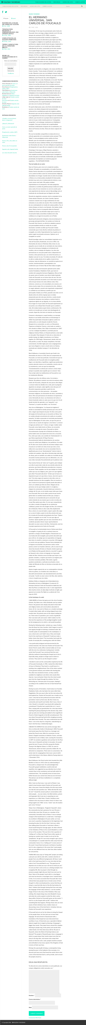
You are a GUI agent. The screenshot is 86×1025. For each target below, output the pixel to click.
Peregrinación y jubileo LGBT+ (10, 132)
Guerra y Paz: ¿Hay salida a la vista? (9, 141)
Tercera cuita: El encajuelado (9, 145)
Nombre (32, 995)
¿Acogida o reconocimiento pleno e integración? (9, 119)
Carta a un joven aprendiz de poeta (9, 127)
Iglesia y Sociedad (10, 2)
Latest (13, 18)
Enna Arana (5, 100)
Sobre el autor (80, 2)
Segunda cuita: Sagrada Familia (10, 149)
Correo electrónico (35, 999)
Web (30, 1007)
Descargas (56, 2)
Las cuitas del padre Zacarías (9, 152)
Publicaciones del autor (43, 2)
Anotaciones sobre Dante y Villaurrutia (9, 136)
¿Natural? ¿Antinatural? (8, 123)
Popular (6, 18)
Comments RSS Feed (35, 1017)
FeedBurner (11, 73)
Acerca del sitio (68, 2)
